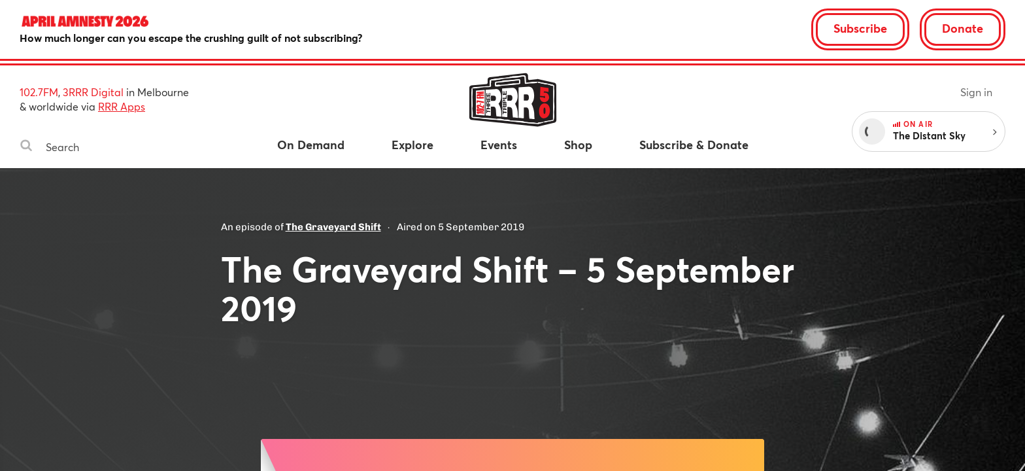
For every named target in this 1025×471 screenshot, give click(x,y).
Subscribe (860, 28)
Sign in (976, 92)
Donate (962, 28)
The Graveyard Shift (333, 227)
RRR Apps (121, 106)
